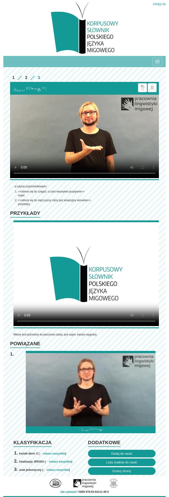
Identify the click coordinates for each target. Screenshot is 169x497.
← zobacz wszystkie (52, 453)
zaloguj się (159, 4)
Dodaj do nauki (121, 453)
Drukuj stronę (121, 471)
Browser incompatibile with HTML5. (84, 136)
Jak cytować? (69, 491)
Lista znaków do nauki (121, 462)
